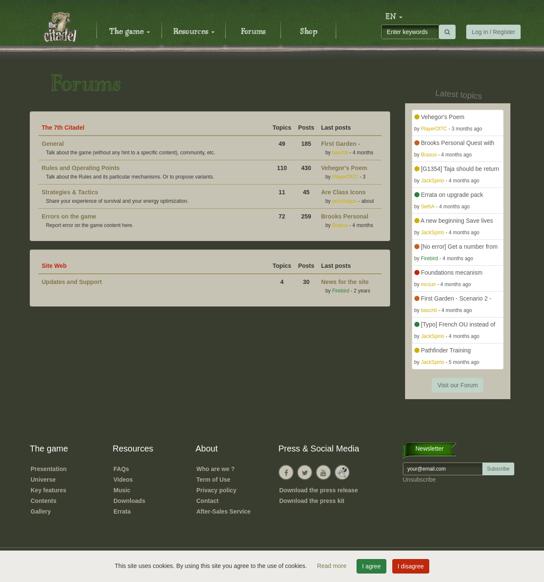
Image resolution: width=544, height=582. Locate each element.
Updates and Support (72, 281)
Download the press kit (311, 500)
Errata (121, 511)
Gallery (41, 511)
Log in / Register (493, 31)
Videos (123, 479)
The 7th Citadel (63, 127)
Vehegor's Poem (344, 168)
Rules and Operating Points (81, 168)
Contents (44, 500)
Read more (332, 565)
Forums (253, 32)
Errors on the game (69, 216)
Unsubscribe (419, 479)
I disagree (411, 566)
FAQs (121, 469)
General (53, 143)
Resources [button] (194, 32)
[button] (393, 17)
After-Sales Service (223, 511)
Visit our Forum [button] (457, 385)
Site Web (54, 265)
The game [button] (129, 32)
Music (121, 490)
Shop (308, 32)
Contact (207, 500)
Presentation (49, 469)
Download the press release (318, 490)
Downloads (129, 500)
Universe (43, 479)
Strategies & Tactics (70, 192)
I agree (371, 566)
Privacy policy (216, 490)
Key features (48, 490)
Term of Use (213, 479)
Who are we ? (215, 469)
